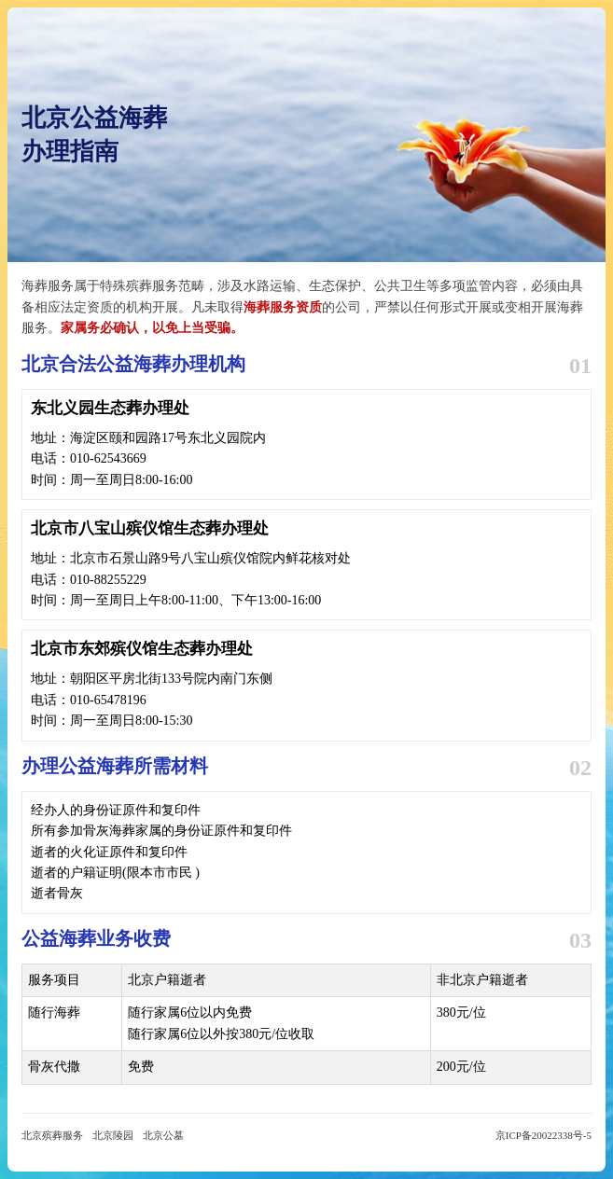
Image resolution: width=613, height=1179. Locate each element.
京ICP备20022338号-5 (543, 1135)
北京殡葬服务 (52, 1135)
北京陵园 (112, 1135)
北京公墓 (163, 1135)
